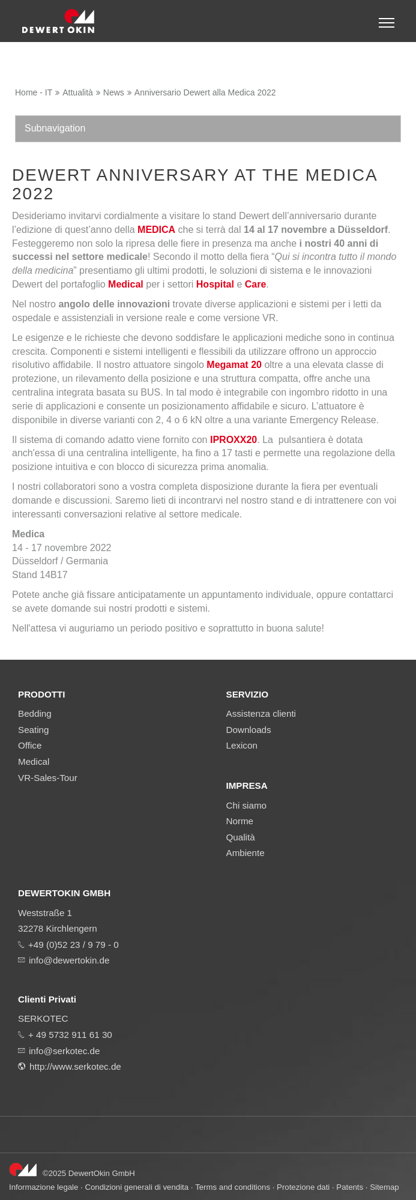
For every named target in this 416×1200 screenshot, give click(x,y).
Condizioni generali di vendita (136, 1187)
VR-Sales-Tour (47, 778)
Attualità (77, 92)
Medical (125, 284)
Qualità (240, 837)
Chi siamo (246, 805)
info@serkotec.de (64, 1051)
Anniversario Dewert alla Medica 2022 (205, 92)
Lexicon (242, 745)
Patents (349, 1187)
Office (29, 745)
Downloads (248, 730)
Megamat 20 (234, 365)
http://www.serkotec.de (75, 1066)
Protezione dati (303, 1187)
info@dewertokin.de (69, 960)
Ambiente (245, 853)
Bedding (35, 713)
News (113, 92)
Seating (33, 730)
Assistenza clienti (261, 713)
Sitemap (384, 1187)
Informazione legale (43, 1187)
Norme (240, 821)
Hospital (215, 284)
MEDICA (156, 230)
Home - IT (33, 92)
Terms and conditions (232, 1187)
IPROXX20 (233, 440)
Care (256, 284)
